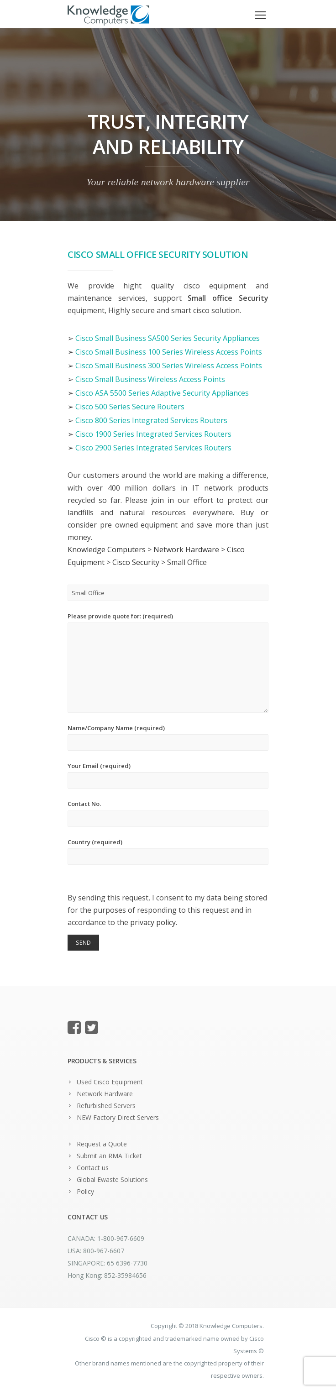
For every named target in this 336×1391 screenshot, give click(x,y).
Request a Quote (102, 1144)
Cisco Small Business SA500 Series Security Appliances (167, 338)
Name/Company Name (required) (168, 737)
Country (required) (168, 851)
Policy (85, 1191)
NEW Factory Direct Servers (118, 1117)
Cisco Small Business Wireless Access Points (150, 379)
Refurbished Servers (106, 1105)
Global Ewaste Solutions (112, 1179)
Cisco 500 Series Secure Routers (129, 407)
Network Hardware (105, 1093)
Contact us (93, 1167)
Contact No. (168, 813)
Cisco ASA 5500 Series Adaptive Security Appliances (162, 393)
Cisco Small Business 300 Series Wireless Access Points (168, 366)
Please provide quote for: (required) (168, 662)
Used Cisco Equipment (110, 1081)
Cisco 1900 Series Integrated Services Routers (153, 434)
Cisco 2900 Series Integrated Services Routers (153, 448)
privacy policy (153, 922)
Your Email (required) (168, 775)
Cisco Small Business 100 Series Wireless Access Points (168, 352)
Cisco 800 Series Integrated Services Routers (151, 420)
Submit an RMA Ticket (109, 1155)
